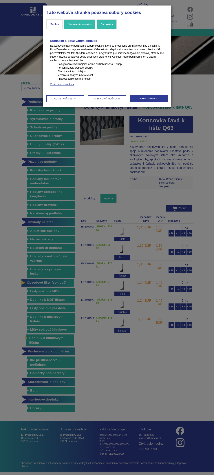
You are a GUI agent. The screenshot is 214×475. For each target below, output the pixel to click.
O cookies (106, 24)
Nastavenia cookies (80, 24)
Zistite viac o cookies (62, 84)
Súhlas (54, 24)
